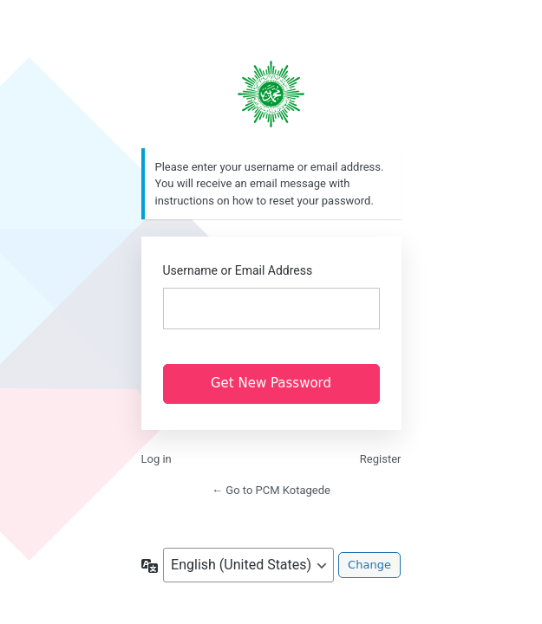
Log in (156, 458)
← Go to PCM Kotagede (271, 490)
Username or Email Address (238, 270)
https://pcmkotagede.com (271, 94)
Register (381, 458)
